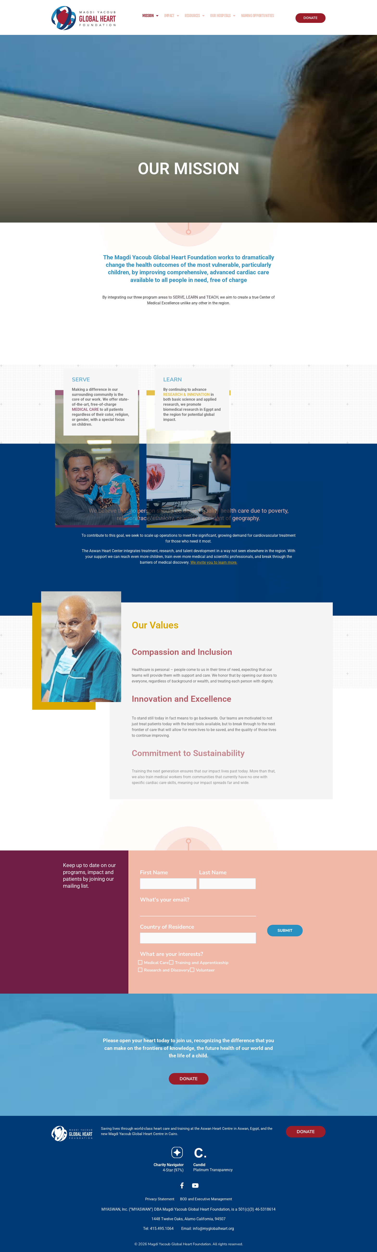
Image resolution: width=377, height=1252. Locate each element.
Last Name (212, 873)
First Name (154, 873)
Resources (194, 15)
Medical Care (156, 963)
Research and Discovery (166, 970)
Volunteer (205, 970)
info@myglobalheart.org (213, 1228)
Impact (171, 15)
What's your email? (164, 900)
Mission (150, 15)
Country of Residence (167, 927)
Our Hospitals (222, 15)
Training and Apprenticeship (201, 963)
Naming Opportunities (257, 15)
